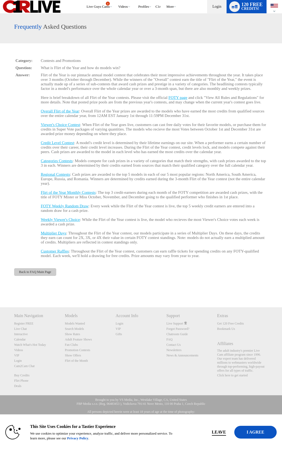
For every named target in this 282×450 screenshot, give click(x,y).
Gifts (119, 334)
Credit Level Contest (57, 143)
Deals (17, 386)
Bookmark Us (226, 329)
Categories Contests (57, 161)
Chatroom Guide (177, 334)
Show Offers (73, 355)
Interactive (21, 334)
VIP (16, 355)
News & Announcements (182, 355)
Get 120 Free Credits (230, 323)
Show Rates (72, 334)
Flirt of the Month (76, 361)
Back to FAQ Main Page (35, 272)
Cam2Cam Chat (24, 366)
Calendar (20, 339)
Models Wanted (75, 323)
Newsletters (174, 350)
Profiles (143, 7)
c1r (158, 7)
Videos (123, 7)
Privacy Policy (112, 438)
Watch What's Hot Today (30, 345)
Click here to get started (232, 375)
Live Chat (20, 329)
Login (216, 7)
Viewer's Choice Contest (60, 125)
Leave (198, 432)
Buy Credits (22, 375)
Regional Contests (55, 174)
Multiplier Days (53, 233)
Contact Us (173, 345)
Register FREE (23, 323)
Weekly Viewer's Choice (60, 219)
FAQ (169, 339)
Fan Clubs (71, 345)
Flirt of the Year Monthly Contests (68, 192)
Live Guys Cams (98, 5)
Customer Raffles (55, 251)
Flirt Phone (21, 380)
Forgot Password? (177, 329)
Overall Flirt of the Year (60, 111)
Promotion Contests (77, 350)
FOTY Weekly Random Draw (64, 206)
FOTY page (177, 97)
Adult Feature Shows (78, 339)
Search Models (74, 329)
